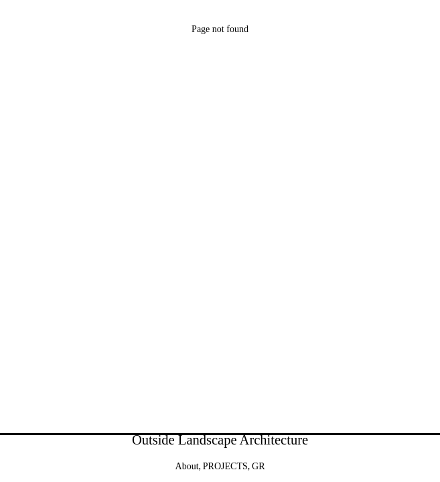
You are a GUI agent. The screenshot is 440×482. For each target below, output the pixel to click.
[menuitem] (258, 466)
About (187, 466)
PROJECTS (225, 466)
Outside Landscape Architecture (220, 439)
